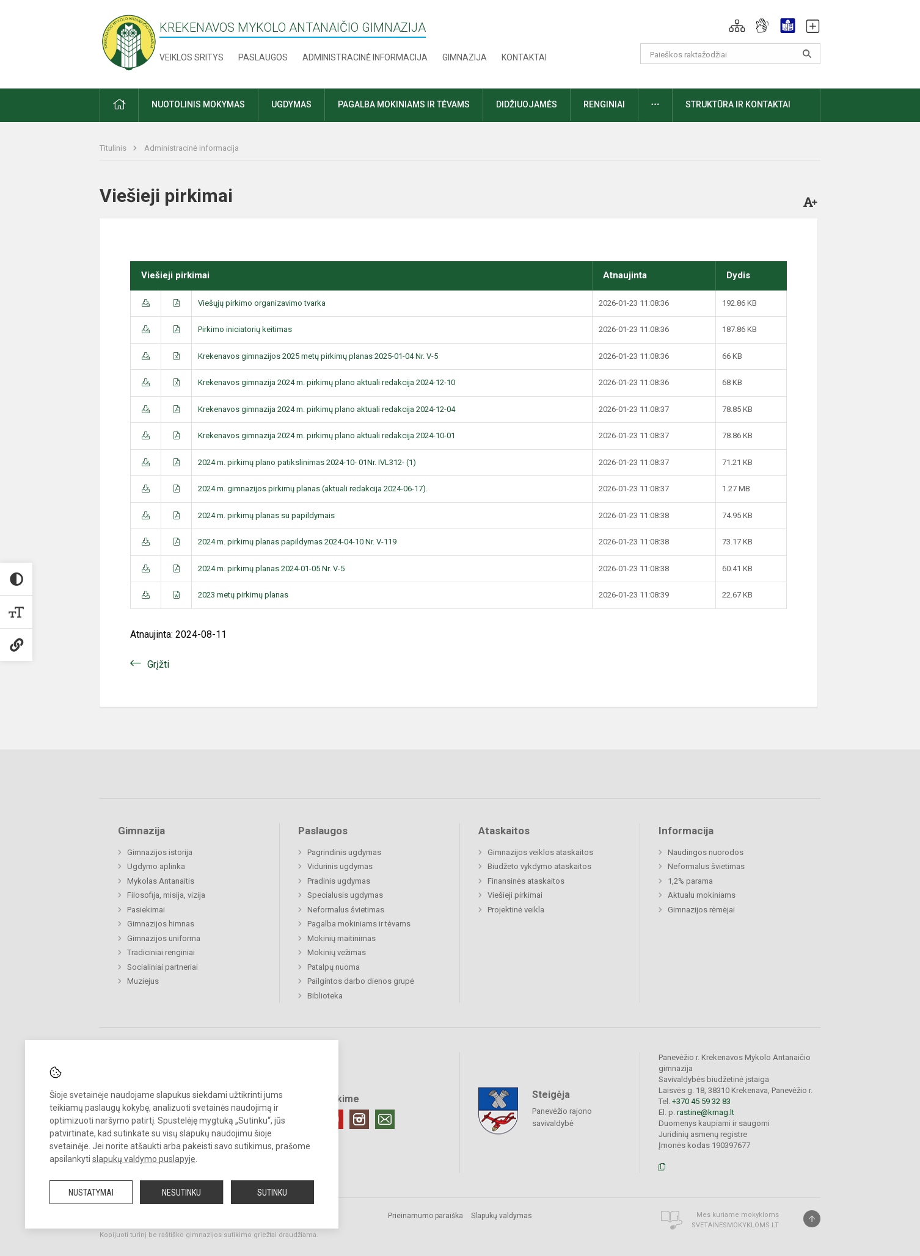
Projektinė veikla (515, 909)
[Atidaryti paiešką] (807, 53)
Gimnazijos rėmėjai (701, 909)
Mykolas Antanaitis (160, 881)
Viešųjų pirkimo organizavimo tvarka (262, 303)
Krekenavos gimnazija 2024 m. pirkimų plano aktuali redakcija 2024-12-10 (326, 382)
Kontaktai (524, 57)
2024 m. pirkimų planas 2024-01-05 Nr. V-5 (271, 568)
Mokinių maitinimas (341, 938)
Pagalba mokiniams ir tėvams (359, 923)
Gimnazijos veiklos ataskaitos (540, 852)
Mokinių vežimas (336, 952)
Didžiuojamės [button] (526, 104)
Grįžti (158, 664)
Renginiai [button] (604, 104)
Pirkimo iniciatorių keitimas (245, 329)
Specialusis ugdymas (345, 895)
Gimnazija (464, 57)
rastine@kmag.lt (705, 1112)
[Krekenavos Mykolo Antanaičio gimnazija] (129, 42)
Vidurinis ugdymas (340, 866)
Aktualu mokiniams (702, 895)
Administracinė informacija (365, 57)
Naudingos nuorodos (705, 852)
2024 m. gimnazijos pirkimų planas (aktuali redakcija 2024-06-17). (313, 488)
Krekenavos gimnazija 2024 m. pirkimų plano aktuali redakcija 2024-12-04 (326, 409)
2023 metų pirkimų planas (243, 594)
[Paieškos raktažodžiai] (730, 53)
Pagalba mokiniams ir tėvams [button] (404, 104)
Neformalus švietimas (345, 909)
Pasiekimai (146, 909)
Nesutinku (181, 1192)
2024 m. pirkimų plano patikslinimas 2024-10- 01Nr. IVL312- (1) (307, 462)
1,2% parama (690, 881)
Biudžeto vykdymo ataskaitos (539, 866)
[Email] (385, 1119)
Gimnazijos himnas (160, 923)
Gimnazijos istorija (159, 852)
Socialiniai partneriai (162, 967)
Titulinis (114, 148)
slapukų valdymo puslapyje (143, 1159)
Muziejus (143, 981)
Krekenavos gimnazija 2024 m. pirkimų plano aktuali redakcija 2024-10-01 (326, 435)
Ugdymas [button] (291, 104)
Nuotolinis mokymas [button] (198, 104)
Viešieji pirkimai (514, 895)
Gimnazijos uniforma (163, 938)
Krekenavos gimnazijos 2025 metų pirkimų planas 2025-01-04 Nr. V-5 (318, 356)
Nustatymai (91, 1192)
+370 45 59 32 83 (701, 1101)
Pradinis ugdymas (338, 881)
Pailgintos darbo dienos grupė (360, 981)
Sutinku (272, 1192)
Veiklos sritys (191, 57)
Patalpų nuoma (333, 967)
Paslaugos (263, 57)
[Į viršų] (811, 1218)
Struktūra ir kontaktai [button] (737, 104)
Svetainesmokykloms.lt (735, 1225)
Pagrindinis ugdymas (344, 852)
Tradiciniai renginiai (161, 952)
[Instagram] (359, 1119)
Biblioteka (325, 995)
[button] (737, 25)
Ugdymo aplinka (156, 866)
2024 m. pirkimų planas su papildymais (266, 515)
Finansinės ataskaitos (525, 881)
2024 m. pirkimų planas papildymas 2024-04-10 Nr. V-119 (297, 541)
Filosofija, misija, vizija (166, 895)
